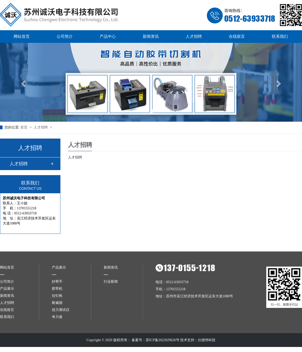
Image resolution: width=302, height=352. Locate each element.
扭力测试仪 (60, 310)
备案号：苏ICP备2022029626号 (155, 340)
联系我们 (280, 36)
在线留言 (237, 36)
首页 (24, 127)
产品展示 (7, 289)
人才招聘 (194, 36)
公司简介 (65, 36)
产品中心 (108, 36)
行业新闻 (111, 281)
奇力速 (57, 317)
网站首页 (22, 36)
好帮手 (57, 281)
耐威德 (57, 303)
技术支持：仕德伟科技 (197, 340)
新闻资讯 (151, 36)
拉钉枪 (57, 296)
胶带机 (57, 289)
